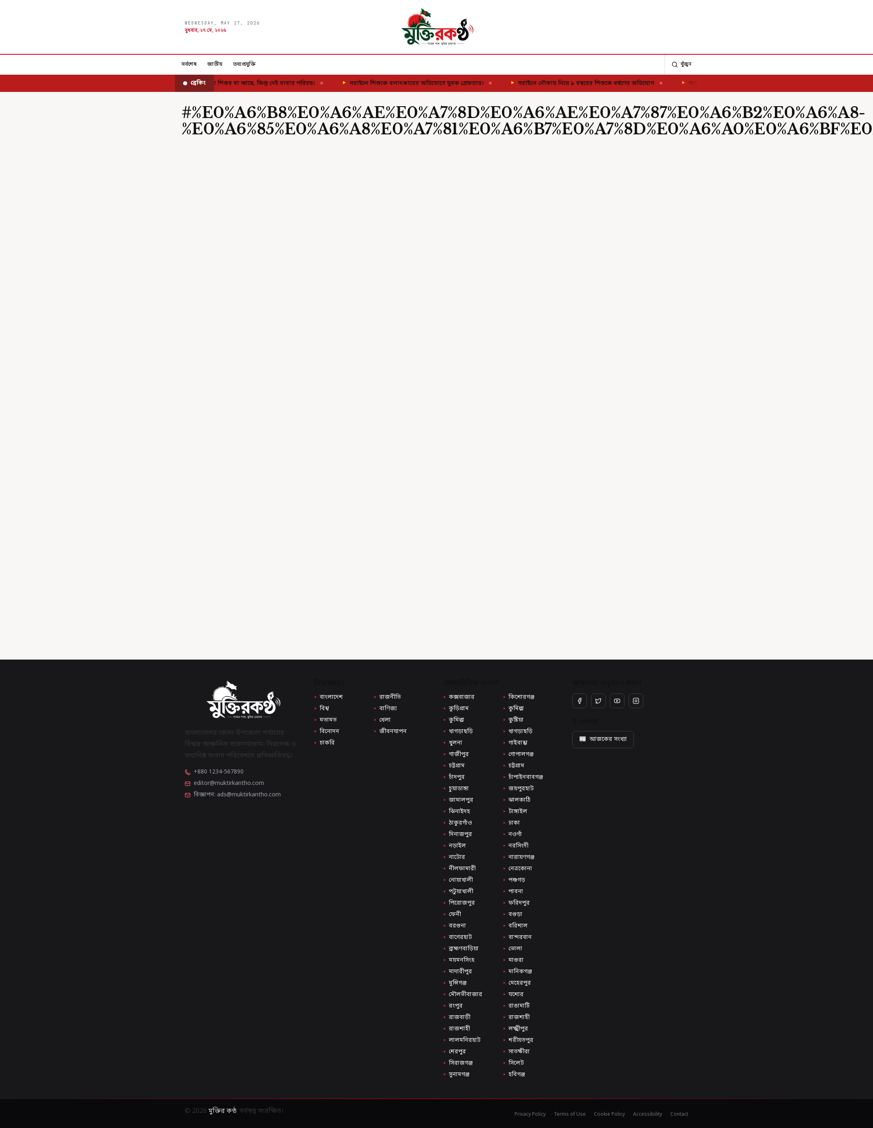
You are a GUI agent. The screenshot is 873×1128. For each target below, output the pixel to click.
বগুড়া (512, 914)
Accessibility (647, 1114)
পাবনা (513, 892)
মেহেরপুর (517, 983)
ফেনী (452, 914)
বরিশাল (515, 926)
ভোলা (512, 949)
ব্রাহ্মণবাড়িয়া (461, 949)
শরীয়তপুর (518, 1040)
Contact (679, 1114)
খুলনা (452, 743)
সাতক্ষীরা (516, 1052)
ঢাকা (511, 823)
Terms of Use (570, 1114)
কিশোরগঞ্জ (519, 697)
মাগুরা (513, 960)
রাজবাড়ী (456, 1017)
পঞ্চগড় (514, 880)
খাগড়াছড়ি (458, 732)
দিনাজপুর (457, 834)
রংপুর (453, 1006)
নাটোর (454, 857)
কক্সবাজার (459, 697)
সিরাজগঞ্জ (458, 1063)
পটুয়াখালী (458, 892)
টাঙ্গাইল (515, 812)
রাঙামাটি (516, 1006)
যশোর (513, 995)
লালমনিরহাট (462, 1040)
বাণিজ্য (385, 709)
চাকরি (324, 743)
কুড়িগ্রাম (456, 709)
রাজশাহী (516, 1017)
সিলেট (513, 1063)
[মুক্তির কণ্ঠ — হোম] (436, 27)
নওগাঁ (512, 834)
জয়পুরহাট (518, 789)
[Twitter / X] (598, 700)
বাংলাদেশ (328, 697)
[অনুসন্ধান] (681, 64)
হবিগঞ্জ (514, 1075)
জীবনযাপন (390, 732)
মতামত (325, 720)
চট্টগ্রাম (454, 766)
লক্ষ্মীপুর (515, 1029)
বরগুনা (454, 926)
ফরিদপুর (516, 903)
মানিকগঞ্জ (517, 972)
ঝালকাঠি (517, 800)
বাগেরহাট (457, 937)
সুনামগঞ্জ (456, 1075)
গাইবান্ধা (515, 743)
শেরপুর (454, 1052)
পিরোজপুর (459, 903)
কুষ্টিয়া (513, 720)
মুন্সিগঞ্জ (455, 983)
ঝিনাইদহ (456, 812)
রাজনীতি (387, 697)
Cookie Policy (609, 1114)
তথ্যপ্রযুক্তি (244, 64)
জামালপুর (458, 800)
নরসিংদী (515, 846)
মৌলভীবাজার (462, 995)
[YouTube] (617, 700)
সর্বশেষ (189, 64)
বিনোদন (326, 732)
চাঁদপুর (454, 777)
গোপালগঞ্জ (518, 754)
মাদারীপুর (457, 972)
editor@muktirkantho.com (229, 783)
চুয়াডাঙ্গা (456, 789)
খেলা (382, 720)
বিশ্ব (321, 709)
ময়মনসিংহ (459, 960)
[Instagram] (636, 700)
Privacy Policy (530, 1114)
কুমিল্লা (513, 709)
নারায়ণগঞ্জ (519, 857)
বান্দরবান (517, 937)
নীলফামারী (459, 869)
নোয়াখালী (458, 880)
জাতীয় (214, 64)
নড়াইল (454, 846)
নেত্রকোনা (517, 869)
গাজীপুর (456, 754)
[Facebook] (579, 700)
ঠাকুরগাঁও (457, 823)
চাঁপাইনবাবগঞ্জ (523, 777)
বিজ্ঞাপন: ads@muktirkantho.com (237, 795)
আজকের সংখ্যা (603, 740)
